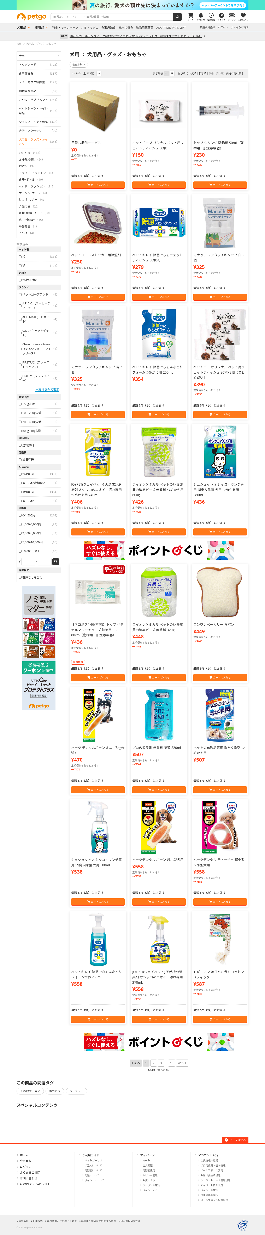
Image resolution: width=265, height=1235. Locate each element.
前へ (137, 1063)
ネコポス (55, 1091)
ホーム (24, 1155)
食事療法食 (108, 27)
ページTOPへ (235, 1140)
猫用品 (39, 27)
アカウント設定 (208, 1155)
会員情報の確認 (209, 1160)
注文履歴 (148, 1165)
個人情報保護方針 (130, 1221)
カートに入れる (97, 185)
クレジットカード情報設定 (215, 1180)
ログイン (223, 27)
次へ (181, 1063)
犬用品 (21, 27)
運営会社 (23, 1221)
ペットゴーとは (93, 1160)
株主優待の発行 (209, 1195)
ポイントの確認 (209, 1190)
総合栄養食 (126, 27)
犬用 (22, 56)
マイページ (147, 1155)
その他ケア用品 (30, 1091)
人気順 (192, 73)
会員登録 (25, 1161)
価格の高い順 (233, 73)
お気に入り (149, 1180)
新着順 (202, 73)
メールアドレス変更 (212, 1170)
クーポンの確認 (151, 1185)
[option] (132, 5)
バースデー (76, 1091)
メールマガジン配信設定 (214, 1200)
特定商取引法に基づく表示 (62, 1221)
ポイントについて (95, 1180)
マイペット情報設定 (212, 1185)
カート (146, 1160)
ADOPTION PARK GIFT (171, 27)
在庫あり (78, 64)
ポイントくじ (150, 1190)
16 (171, 1063)
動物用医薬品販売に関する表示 (98, 1221)
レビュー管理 (150, 1175)
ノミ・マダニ (89, 27)
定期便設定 (149, 1170)
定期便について (93, 1170)
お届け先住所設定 (210, 1175)
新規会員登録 (207, 27)
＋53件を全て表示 (47, 389)
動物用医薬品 (144, 27)
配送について (92, 1175)
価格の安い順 (216, 73)
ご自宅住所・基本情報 (213, 1165)
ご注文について (93, 1165)
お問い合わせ (28, 1178)
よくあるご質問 (239, 27)
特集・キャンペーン (65, 27)
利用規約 (38, 1221)
